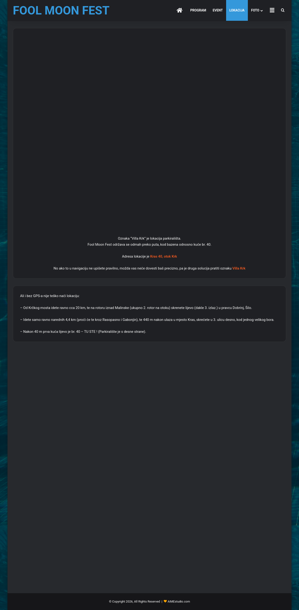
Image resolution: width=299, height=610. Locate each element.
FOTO (255, 10)
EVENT (218, 10)
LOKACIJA (237, 10)
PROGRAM (198, 10)
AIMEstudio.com (178, 601)
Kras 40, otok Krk (163, 256)
